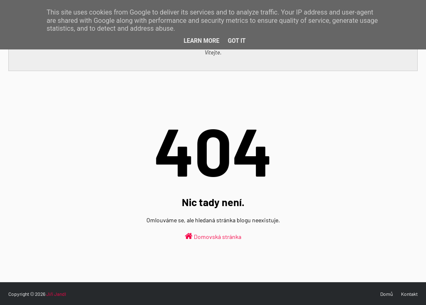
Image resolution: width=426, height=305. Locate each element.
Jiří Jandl (56, 294)
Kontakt (409, 294)
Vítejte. (213, 52)
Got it (236, 40)
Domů (386, 294)
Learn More (201, 40)
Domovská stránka (213, 236)
